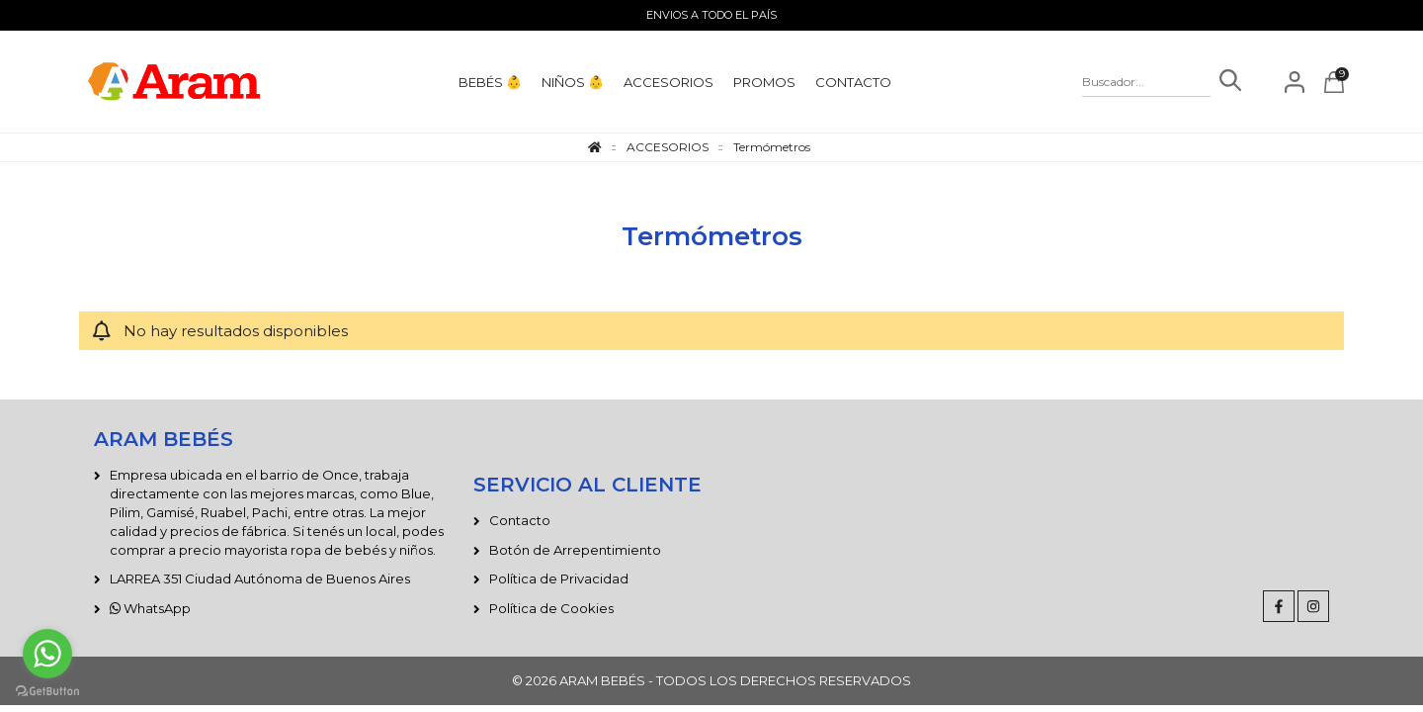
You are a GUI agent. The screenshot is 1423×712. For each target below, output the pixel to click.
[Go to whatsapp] (47, 653)
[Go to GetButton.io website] (47, 691)
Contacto (519, 520)
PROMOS (764, 82)
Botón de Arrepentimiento (575, 550)
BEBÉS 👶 (490, 82)
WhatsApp (150, 608)
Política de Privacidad (558, 578)
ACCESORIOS (668, 82)
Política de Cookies (551, 608)
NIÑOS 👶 (573, 82)
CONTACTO (853, 82)
